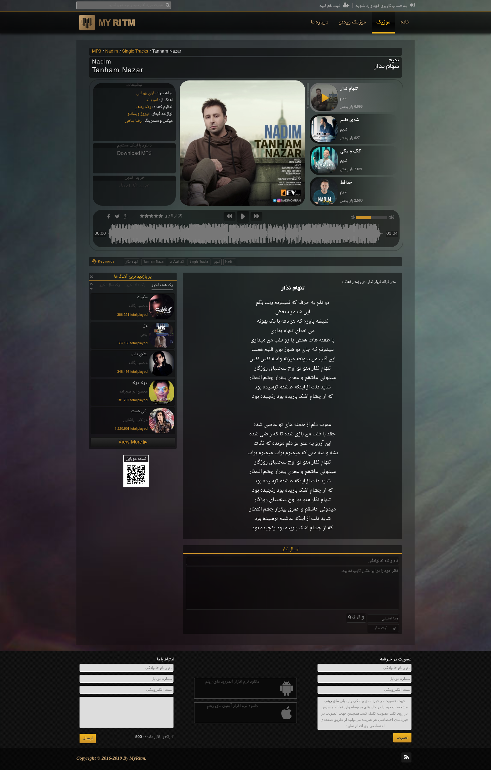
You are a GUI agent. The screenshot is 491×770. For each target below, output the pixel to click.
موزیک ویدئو (352, 22)
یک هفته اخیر (162, 285)
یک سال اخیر (109, 285)
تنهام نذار (132, 262)
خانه (405, 22)
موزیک (383, 22)
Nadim (111, 51)
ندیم (217, 262)
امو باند (152, 100)
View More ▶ (132, 442)
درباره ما (319, 22)
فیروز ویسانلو (138, 113)
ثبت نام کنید (334, 6)
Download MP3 (134, 153)
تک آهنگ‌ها (177, 262)
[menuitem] (405, 22)
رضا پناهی (142, 107)
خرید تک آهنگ (134, 186)
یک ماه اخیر (135, 285)
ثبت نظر (385, 628)
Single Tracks (135, 51)
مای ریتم (332, 701)
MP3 (96, 51)
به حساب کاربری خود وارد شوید (385, 6)
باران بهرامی (146, 93)
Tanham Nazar (153, 262)
